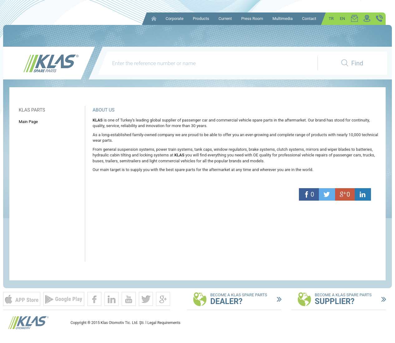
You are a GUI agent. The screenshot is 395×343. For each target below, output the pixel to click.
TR (331, 18)
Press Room (252, 18)
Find (352, 63)
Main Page (28, 121)
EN (342, 18)
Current (225, 18)
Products (201, 18)
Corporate (174, 18)
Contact (309, 18)
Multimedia (282, 18)
